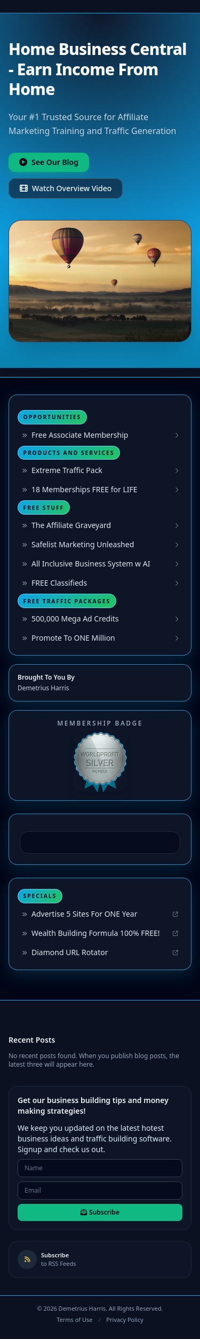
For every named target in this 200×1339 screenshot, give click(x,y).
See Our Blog (48, 162)
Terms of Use (74, 1320)
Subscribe (100, 1212)
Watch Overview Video (65, 188)
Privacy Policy (124, 1320)
